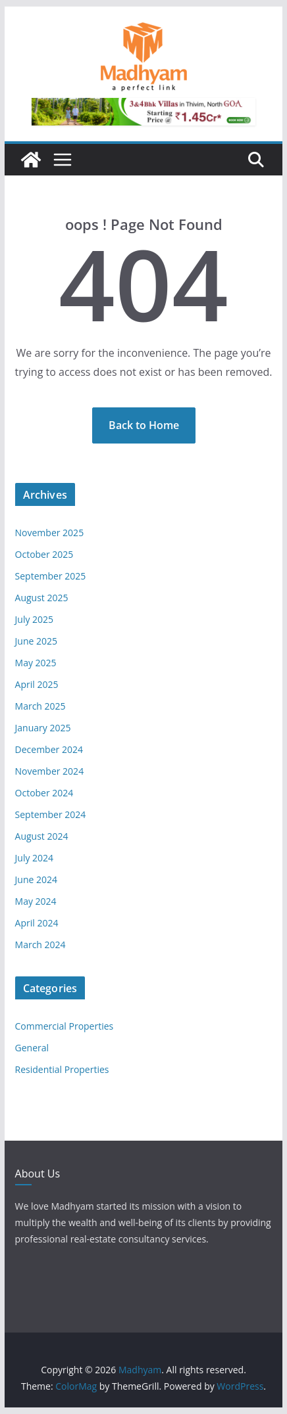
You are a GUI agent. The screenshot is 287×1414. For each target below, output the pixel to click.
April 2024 (37, 923)
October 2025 (44, 554)
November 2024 (49, 771)
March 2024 (40, 944)
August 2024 (41, 836)
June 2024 (36, 879)
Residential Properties (62, 1069)
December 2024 (49, 749)
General (32, 1047)
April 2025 (37, 684)
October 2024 (44, 793)
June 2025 (36, 641)
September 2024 (50, 814)
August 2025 (41, 597)
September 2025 (50, 576)
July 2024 (34, 858)
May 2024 (36, 901)
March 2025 (40, 706)
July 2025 (34, 619)
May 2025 (36, 662)
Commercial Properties (64, 1026)
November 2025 (49, 532)
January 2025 (43, 727)
